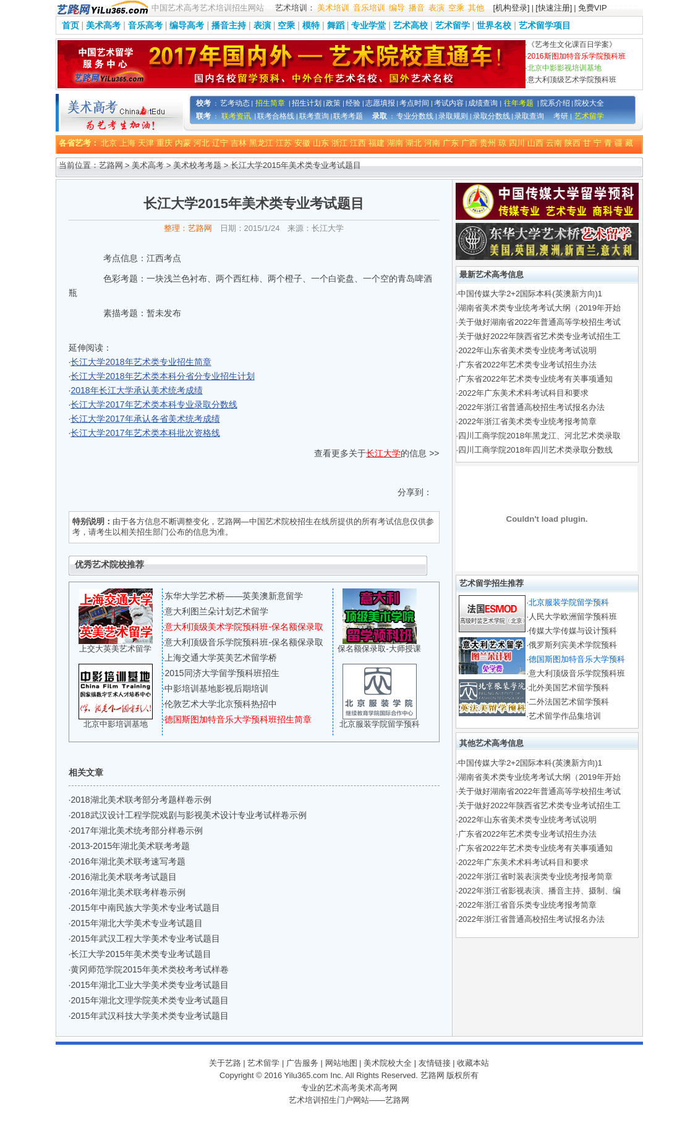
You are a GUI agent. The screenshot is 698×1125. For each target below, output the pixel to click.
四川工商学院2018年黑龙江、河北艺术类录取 (539, 435)
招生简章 (270, 103)
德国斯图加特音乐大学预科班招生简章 (238, 719)
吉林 (239, 143)
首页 (70, 25)
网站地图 (341, 1063)
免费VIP (592, 7)
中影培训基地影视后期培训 (216, 688)
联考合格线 (275, 116)
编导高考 (186, 25)
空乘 (456, 7)
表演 (436, 7)
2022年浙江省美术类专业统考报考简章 (527, 421)
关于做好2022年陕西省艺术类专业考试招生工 (539, 336)
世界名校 (494, 25)
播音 (417, 7)
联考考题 (348, 116)
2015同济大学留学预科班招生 (221, 673)
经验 (353, 103)
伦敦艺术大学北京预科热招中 (220, 704)
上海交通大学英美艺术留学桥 (220, 658)
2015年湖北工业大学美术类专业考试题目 (149, 985)
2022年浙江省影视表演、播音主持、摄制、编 (539, 890)
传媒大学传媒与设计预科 (573, 630)
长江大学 (383, 453)
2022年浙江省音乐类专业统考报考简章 (527, 905)
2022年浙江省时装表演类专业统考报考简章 (535, 876)
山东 (321, 143)
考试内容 (449, 103)
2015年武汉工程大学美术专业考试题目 (144, 938)
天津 (146, 143)
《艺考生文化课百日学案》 (571, 44)
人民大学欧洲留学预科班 (573, 616)
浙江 (339, 143)
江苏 (284, 143)
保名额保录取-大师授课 (379, 648)
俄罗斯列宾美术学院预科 (573, 645)
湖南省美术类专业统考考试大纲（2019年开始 (539, 307)
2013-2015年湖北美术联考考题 (130, 846)
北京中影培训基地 (115, 724)
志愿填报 (380, 103)
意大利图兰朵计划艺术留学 (216, 611)
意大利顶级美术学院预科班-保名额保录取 (243, 627)
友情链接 (435, 1063)
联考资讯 (236, 116)
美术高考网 (377, 1087)
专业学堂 (368, 25)
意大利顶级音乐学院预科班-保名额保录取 (243, 642)
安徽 (302, 143)
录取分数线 (491, 116)
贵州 (488, 143)
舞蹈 (335, 25)
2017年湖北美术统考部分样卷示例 (136, 830)
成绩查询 (483, 103)
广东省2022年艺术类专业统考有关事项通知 (535, 378)
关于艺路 (225, 1063)
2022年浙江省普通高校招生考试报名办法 (531, 407)
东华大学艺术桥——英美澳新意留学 (233, 596)
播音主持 (228, 25)
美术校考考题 (197, 165)
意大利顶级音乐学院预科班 (577, 673)
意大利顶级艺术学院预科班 (571, 79)
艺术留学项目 (545, 25)
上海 (127, 143)
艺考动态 (235, 103)
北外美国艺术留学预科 (569, 687)
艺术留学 (452, 25)
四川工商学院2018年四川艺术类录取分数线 (535, 449)
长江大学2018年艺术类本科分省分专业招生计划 (162, 376)
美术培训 (333, 7)
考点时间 (414, 103)
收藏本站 (473, 1063)
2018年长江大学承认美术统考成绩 (136, 390)
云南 (554, 143)
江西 (358, 143)
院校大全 (589, 103)
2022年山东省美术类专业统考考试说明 (527, 350)
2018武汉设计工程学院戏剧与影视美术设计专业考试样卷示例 (188, 815)
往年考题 (519, 103)
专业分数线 (414, 116)
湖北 (414, 143)
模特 (311, 25)
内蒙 (183, 143)
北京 (109, 143)
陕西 (572, 143)
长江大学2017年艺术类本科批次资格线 (144, 433)
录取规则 (453, 116)
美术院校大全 (388, 1063)
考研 (560, 116)
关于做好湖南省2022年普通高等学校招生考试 (539, 322)
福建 (376, 143)
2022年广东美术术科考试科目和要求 (523, 393)
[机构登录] (511, 7)
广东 (451, 143)
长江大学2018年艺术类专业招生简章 (140, 362)
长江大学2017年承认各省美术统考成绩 (144, 419)
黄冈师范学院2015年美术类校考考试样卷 (149, 969)
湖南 (395, 143)
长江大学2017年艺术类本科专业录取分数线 (153, 404)
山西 (535, 143)
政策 (333, 103)
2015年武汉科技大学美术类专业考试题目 (149, 1016)
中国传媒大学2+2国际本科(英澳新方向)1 (530, 293)
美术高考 (103, 25)
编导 (397, 7)
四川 (517, 143)
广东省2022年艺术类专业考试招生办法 (527, 364)
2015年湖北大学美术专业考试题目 (136, 923)
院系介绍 (555, 103)
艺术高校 (410, 25)
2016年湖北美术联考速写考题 (127, 861)
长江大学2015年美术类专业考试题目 (140, 954)
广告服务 (302, 1063)
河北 (202, 143)
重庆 (164, 143)
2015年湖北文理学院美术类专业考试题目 (149, 1000)
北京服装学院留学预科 (379, 724)
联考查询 (314, 116)
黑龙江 (261, 143)
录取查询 (529, 116)
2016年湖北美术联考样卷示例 (127, 892)
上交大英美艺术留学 (115, 648)
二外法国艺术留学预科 (569, 701)
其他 (476, 7)
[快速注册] (553, 7)
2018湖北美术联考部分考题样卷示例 (140, 800)
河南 (432, 143)
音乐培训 (369, 7)
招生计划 (306, 103)
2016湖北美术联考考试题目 (123, 877)
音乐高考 (145, 25)
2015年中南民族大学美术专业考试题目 (144, 908)
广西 (469, 143)
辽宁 (220, 143)
